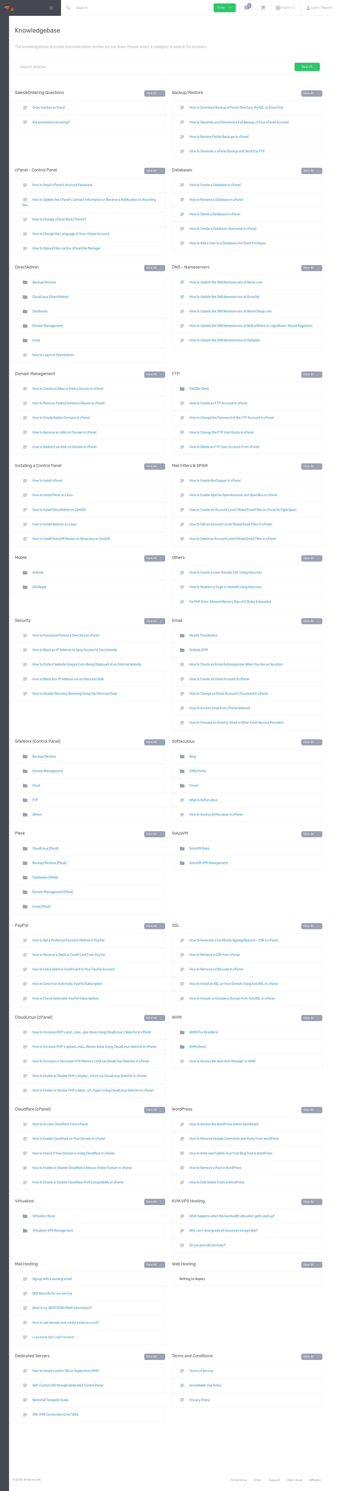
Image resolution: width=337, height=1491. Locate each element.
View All (185, 93)
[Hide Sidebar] (51, 7)
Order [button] (224, 8)
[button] (247, 8)
